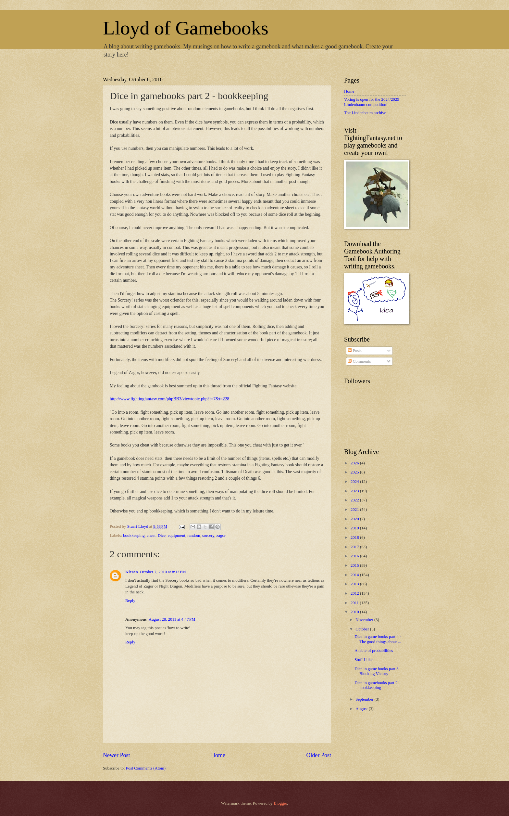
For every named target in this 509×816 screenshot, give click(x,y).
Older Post (318, 755)
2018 (355, 537)
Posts (354, 350)
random (193, 535)
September (364, 699)
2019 (355, 528)
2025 (355, 472)
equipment (176, 535)
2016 (355, 556)
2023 (355, 491)
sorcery (208, 535)
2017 (355, 547)
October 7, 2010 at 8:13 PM (163, 572)
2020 (355, 519)
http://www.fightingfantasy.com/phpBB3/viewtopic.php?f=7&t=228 (169, 398)
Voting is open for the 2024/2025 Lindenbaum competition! (371, 102)
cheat (151, 535)
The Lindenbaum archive (365, 112)
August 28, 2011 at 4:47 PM (172, 619)
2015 (355, 565)
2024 (355, 481)
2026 (355, 463)
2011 (355, 603)
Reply (130, 600)
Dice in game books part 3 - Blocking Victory (377, 671)
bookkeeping (134, 535)
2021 (355, 509)
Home (218, 755)
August (361, 708)
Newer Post (116, 755)
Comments (359, 361)
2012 (355, 593)
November (364, 619)
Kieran (131, 572)
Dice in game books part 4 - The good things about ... (377, 639)
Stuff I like (363, 659)
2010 (355, 612)
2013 (355, 584)
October (362, 629)
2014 (355, 575)
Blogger (280, 803)
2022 (355, 500)
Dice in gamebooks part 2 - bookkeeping (377, 685)
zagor (221, 535)
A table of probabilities (373, 650)
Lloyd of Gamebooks (185, 28)
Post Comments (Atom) (146, 768)
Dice (162, 535)
